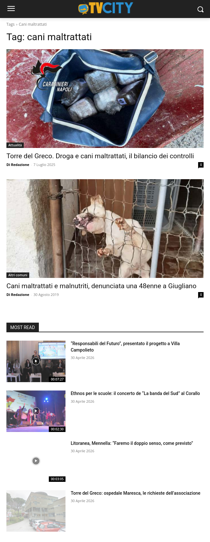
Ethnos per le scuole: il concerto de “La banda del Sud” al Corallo (135, 393)
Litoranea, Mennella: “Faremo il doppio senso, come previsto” (132, 443)
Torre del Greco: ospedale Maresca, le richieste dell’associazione (135, 493)
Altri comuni (17, 275)
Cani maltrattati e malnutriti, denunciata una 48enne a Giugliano (101, 286)
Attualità (15, 145)
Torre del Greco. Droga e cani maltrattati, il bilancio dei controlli (100, 156)
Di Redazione (17, 164)
